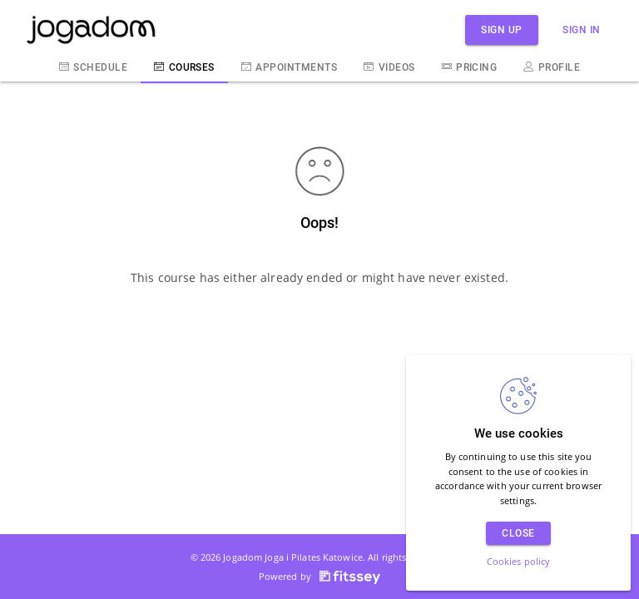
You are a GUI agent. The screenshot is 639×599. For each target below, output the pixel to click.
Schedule (93, 66)
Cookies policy (519, 561)
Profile (551, 66)
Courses (184, 66)
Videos (389, 66)
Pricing (470, 66)
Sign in (581, 29)
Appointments (289, 66)
